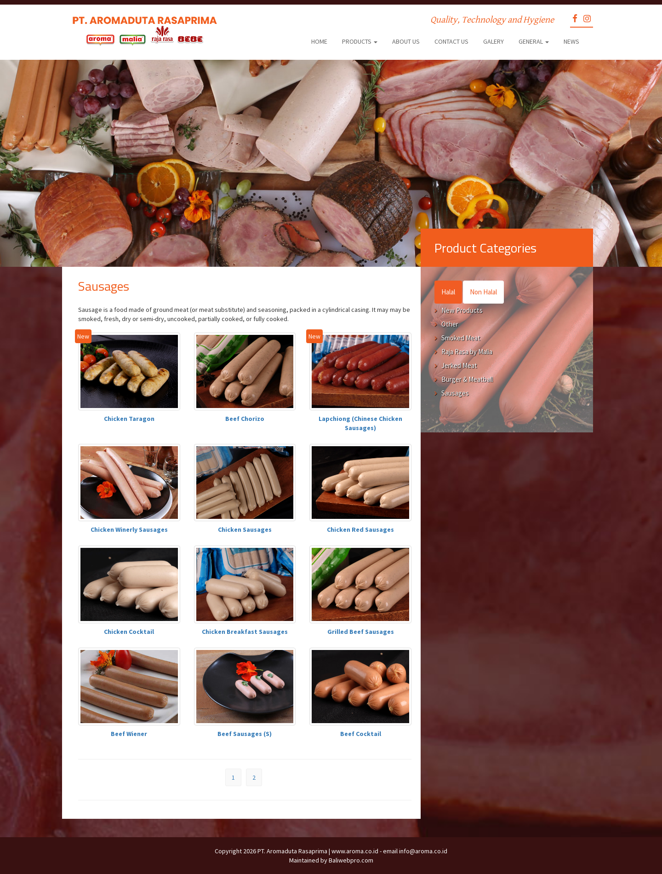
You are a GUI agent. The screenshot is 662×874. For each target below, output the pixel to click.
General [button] (534, 41)
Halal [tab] (448, 292)
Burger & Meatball (467, 379)
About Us (406, 41)
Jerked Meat (459, 365)
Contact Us (451, 41)
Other (449, 324)
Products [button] (359, 41)
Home (319, 41)
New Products (462, 310)
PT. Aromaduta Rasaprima (292, 851)
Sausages (455, 393)
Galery (493, 41)
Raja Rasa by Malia (466, 351)
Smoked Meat (460, 338)
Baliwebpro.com (351, 860)
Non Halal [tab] (483, 292)
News (571, 41)
